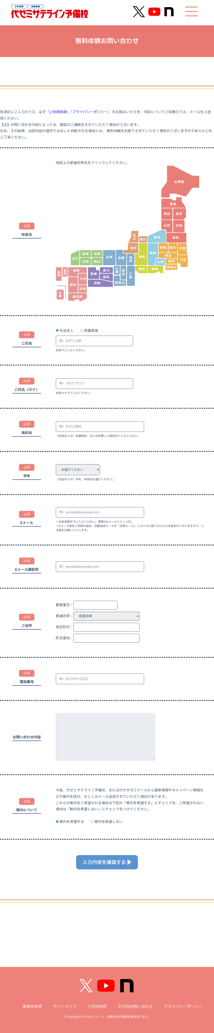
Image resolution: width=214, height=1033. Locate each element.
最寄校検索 (32, 1007)
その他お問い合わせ (135, 1007)
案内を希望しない (108, 821)
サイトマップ (64, 1007)
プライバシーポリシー (90, 112)
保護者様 (91, 330)
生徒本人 (66, 330)
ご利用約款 (58, 112)
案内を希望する (71, 821)
